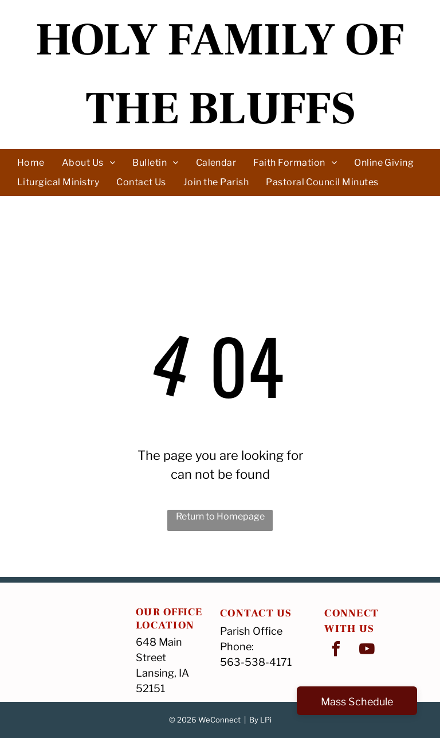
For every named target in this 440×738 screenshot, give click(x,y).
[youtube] (366, 650)
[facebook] (335, 650)
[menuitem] (31, 162)
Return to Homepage (220, 516)
